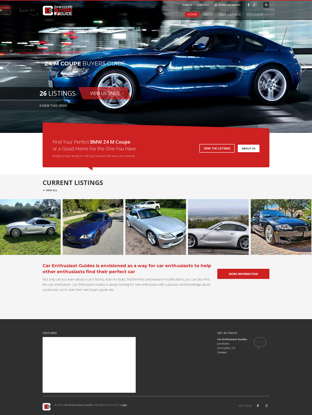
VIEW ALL (51, 190)
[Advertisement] (89, 365)
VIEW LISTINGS (104, 93)
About (208, 14)
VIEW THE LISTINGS (217, 148)
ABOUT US (248, 148)
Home (192, 14)
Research (255, 14)
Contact (221, 352)
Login (124, 405)
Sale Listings (230, 14)
